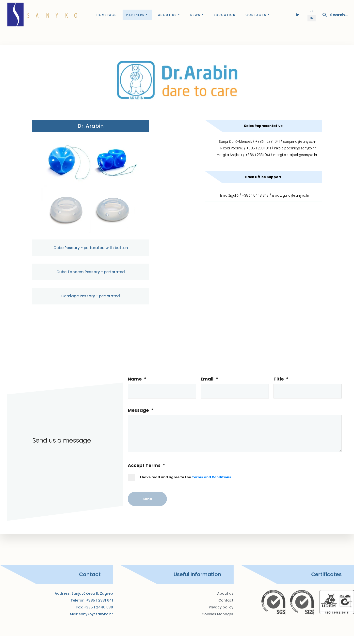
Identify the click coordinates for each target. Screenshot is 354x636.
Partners (137, 15)
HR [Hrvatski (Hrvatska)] (311, 12)
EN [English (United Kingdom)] (311, 18)
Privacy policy (221, 607)
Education (225, 15)
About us (169, 15)
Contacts (257, 15)
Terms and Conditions (211, 477)
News (197, 15)
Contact (225, 600)
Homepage (106, 15)
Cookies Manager (217, 614)
